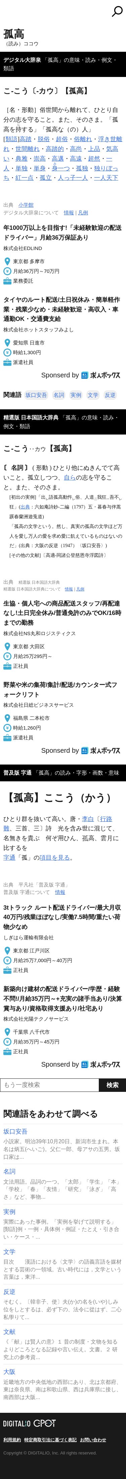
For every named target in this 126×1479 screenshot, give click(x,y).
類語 (11, 139)
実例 (76, 395)
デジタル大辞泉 (22, 60)
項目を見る (55, 857)
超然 (94, 158)
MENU (8, 12)
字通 (9, 857)
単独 (21, 168)
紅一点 (24, 177)
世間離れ (27, 149)
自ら (70, 477)
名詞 (58, 395)
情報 (69, 212)
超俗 (62, 139)
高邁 (58, 158)
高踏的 (55, 149)
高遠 (76, 158)
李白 (88, 819)
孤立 (46, 177)
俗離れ (83, 139)
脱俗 (44, 139)
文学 (93, 395)
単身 (40, 168)
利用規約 (12, 1439)
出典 (25, 506)
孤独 (82, 168)
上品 (94, 149)
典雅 (21, 158)
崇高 (40, 158)
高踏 (25, 139)
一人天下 (106, 177)
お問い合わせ (93, 1439)
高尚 (76, 149)
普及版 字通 (17, 773)
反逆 (110, 395)
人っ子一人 (73, 177)
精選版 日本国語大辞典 (30, 417)
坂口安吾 (36, 395)
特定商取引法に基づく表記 (50, 1439)
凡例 (83, 212)
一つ (61, 168)
